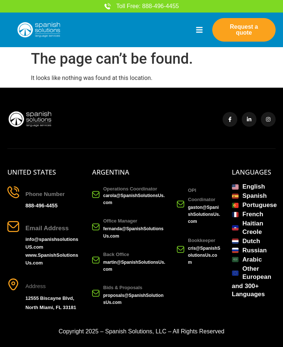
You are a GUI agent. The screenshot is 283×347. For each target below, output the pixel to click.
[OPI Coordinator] (180, 204)
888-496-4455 (41, 205)
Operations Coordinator (130, 189)
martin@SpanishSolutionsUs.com (134, 266)
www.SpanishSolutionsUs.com (51, 259)
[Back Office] (95, 260)
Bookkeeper (201, 240)
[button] (199, 29)
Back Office (116, 254)
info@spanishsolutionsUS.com (51, 243)
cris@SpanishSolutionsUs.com (204, 255)
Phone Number (45, 194)
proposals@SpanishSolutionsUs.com (133, 299)
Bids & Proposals (122, 287)
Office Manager (120, 221)
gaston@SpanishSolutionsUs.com (204, 214)
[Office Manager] (95, 227)
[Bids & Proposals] (95, 293)
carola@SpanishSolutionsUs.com (134, 199)
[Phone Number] (13, 192)
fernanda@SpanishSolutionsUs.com (133, 233)
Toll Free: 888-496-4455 (147, 6)
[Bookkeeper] (180, 249)
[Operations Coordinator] (95, 194)
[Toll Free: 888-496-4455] (107, 6)
